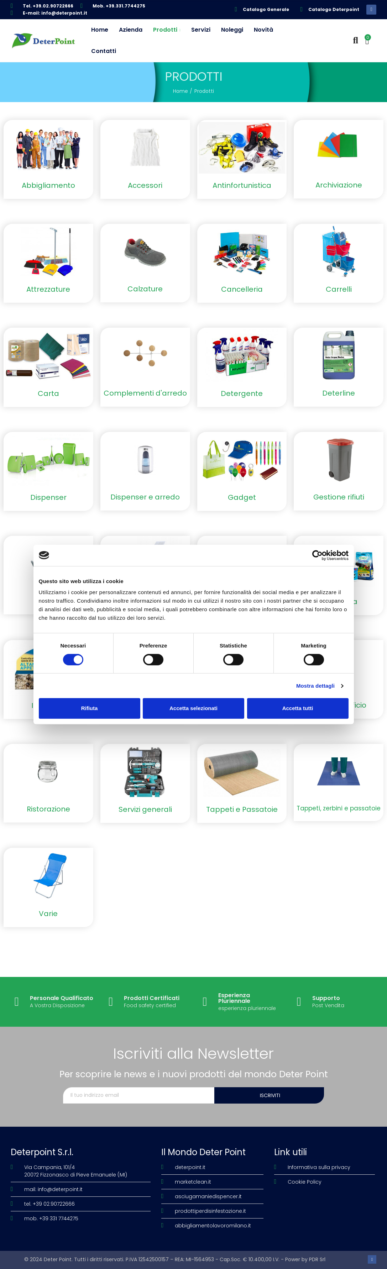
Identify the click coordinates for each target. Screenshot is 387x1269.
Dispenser (48, 497)
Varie (48, 914)
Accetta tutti (297, 708)
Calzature (145, 289)
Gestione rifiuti (338, 497)
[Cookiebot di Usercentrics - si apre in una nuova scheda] (317, 555)
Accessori (145, 185)
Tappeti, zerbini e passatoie (339, 808)
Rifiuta (89, 708)
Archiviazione (338, 185)
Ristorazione (48, 809)
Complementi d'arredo (145, 393)
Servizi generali (145, 809)
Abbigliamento (48, 185)
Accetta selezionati (193, 708)
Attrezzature (48, 289)
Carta (48, 393)
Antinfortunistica (242, 185)
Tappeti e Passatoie (242, 809)
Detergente (242, 393)
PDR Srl (317, 1259)
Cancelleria (242, 289)
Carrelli (339, 289)
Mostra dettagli (315, 686)
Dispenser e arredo (145, 497)
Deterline (338, 393)
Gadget (242, 497)
